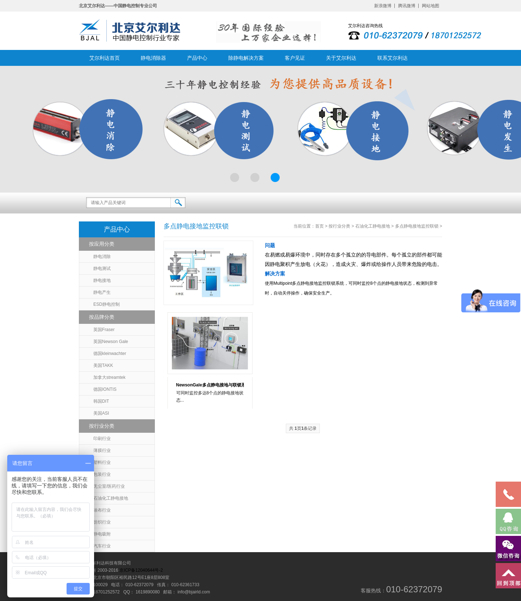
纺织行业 (102, 522)
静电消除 (102, 256)
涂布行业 (102, 510)
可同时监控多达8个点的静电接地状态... (210, 396)
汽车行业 (102, 546)
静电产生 (102, 292)
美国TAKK (103, 365)
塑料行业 (102, 462)
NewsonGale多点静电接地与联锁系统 (210, 385)
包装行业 (102, 474)
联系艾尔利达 (392, 58)
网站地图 (430, 6)
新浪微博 (382, 6)
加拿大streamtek (109, 377)
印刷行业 (102, 438)
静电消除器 (153, 58)
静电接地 (102, 280)
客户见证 (295, 58)
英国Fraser (104, 329)
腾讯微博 (406, 6)
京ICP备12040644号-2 (141, 570)
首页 (319, 226)
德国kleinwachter (109, 353)
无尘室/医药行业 (109, 486)
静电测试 (102, 268)
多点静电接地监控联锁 (417, 226)
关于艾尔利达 (341, 58)
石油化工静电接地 (110, 498)
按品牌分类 (101, 317)
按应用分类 (101, 244)
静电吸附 (102, 534)
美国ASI (101, 413)
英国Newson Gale (110, 341)
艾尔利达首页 (104, 58)
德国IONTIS (105, 389)
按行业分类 (101, 426)
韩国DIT (101, 401)
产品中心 (197, 58)
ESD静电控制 (106, 304)
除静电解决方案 (246, 58)
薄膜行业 (102, 450)
